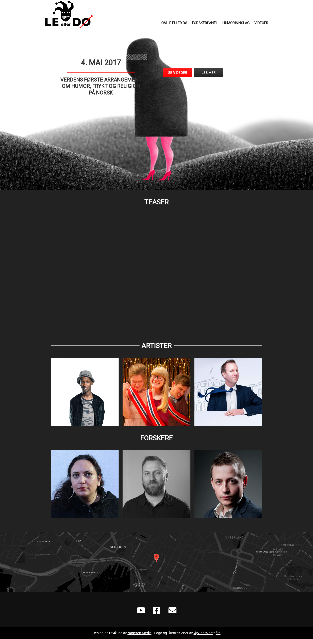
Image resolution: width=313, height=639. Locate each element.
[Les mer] (208, 72)
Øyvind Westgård (207, 633)
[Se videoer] (177, 72)
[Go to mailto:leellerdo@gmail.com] (172, 610)
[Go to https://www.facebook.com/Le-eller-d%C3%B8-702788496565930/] (156, 610)
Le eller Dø (69, 15)
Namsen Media (140, 633)
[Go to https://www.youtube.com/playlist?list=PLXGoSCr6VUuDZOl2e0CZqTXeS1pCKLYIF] (141, 610)
